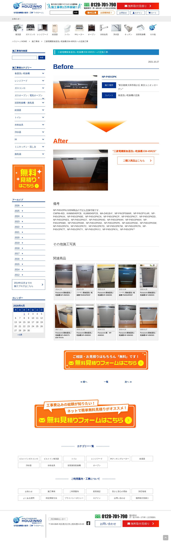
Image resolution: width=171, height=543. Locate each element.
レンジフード (29, 80)
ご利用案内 (74, 491)
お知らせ (28, 491)
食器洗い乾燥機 (29, 73)
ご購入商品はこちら (137, 160)
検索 (76, 12)
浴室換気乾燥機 (74, 465)
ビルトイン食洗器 (51, 459)
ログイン (137, 13)
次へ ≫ (128, 382)
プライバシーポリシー (74, 498)
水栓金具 (29, 124)
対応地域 (142, 491)
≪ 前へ (83, 382)
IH (29, 139)
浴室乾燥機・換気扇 (29, 102)
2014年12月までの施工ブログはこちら (23, 284)
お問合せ (123, 13)
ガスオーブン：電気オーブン (29, 96)
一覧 (106, 382)
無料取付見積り (138, 6)
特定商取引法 (51, 498)
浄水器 (29, 132)
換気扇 (29, 154)
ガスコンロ (29, 88)
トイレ (29, 117)
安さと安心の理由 (119, 491)
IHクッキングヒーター (119, 459)
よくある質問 (28, 498)
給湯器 (29, 110)
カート (152, 13)
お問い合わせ (119, 498)
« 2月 (20, 335)
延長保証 (97, 491)
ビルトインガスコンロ (28, 459)
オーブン (97, 465)
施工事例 (35, 41)
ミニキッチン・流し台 (29, 146)
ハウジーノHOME (19, 41)
